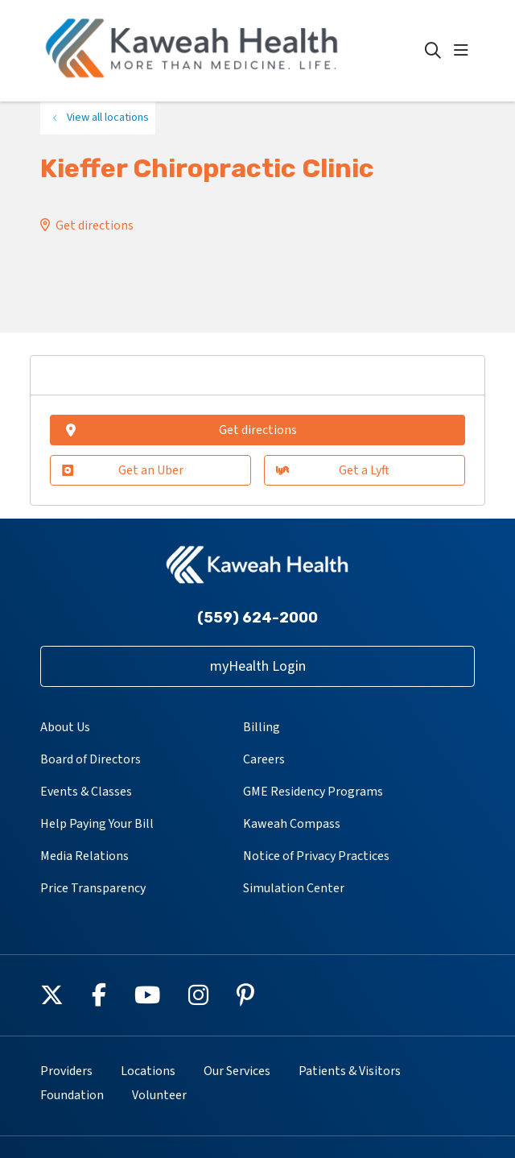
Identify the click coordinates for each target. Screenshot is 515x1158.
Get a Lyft (333, 470)
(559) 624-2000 (257, 618)
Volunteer (159, 1095)
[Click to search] (433, 51)
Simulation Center (293, 888)
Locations (148, 1071)
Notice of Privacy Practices (316, 856)
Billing (261, 727)
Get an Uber (122, 470)
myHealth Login (258, 666)
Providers (66, 1071)
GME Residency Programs (313, 791)
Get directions (95, 225)
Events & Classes (86, 791)
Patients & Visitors (350, 1071)
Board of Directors (90, 759)
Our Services (237, 1071)
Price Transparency (93, 888)
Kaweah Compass (291, 824)
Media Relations (84, 856)
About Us (65, 727)
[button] (464, 51)
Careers (264, 759)
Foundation (72, 1095)
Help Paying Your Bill (97, 824)
